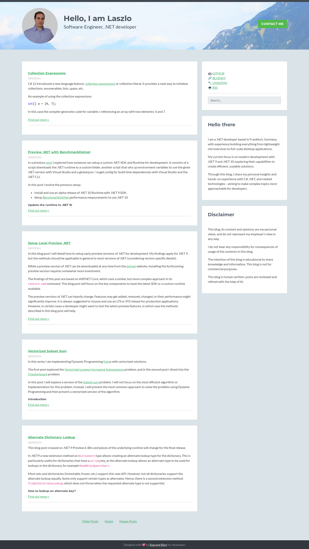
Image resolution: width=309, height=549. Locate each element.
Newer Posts (128, 521)
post (49, 162)
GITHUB (218, 73)
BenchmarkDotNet (56, 197)
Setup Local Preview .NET (49, 243)
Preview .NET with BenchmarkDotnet (59, 152)
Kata (106, 361)
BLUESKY (219, 78)
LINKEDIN (219, 83)
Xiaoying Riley (158, 544)
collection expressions (100, 83)
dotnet (131, 266)
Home (109, 521)
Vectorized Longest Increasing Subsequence (94, 369)
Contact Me (272, 24)
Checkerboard (37, 374)
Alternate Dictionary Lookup (51, 437)
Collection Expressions (47, 73)
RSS (215, 87)
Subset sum (91, 382)
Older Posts (90, 521)
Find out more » (38, 119)
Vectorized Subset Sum (47, 351)
